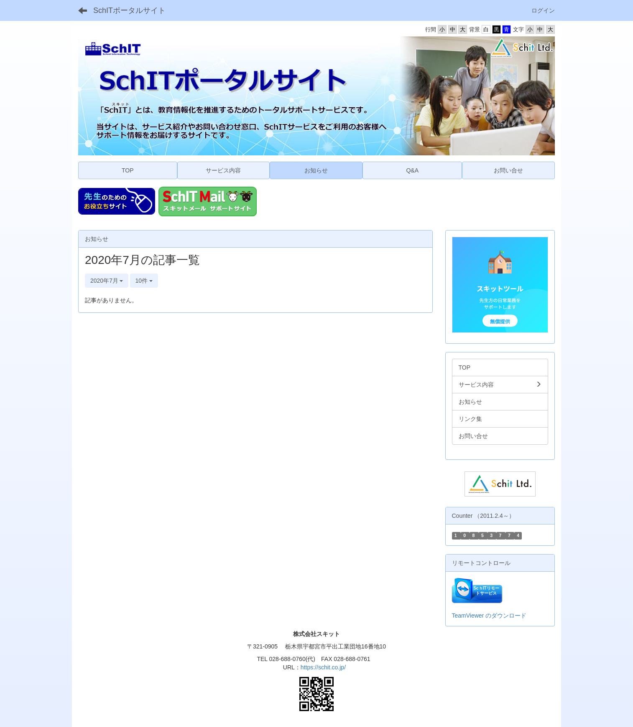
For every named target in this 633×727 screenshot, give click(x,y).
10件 (144, 280)
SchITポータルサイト (129, 10)
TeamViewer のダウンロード (489, 615)
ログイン (543, 10)
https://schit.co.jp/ (323, 667)
